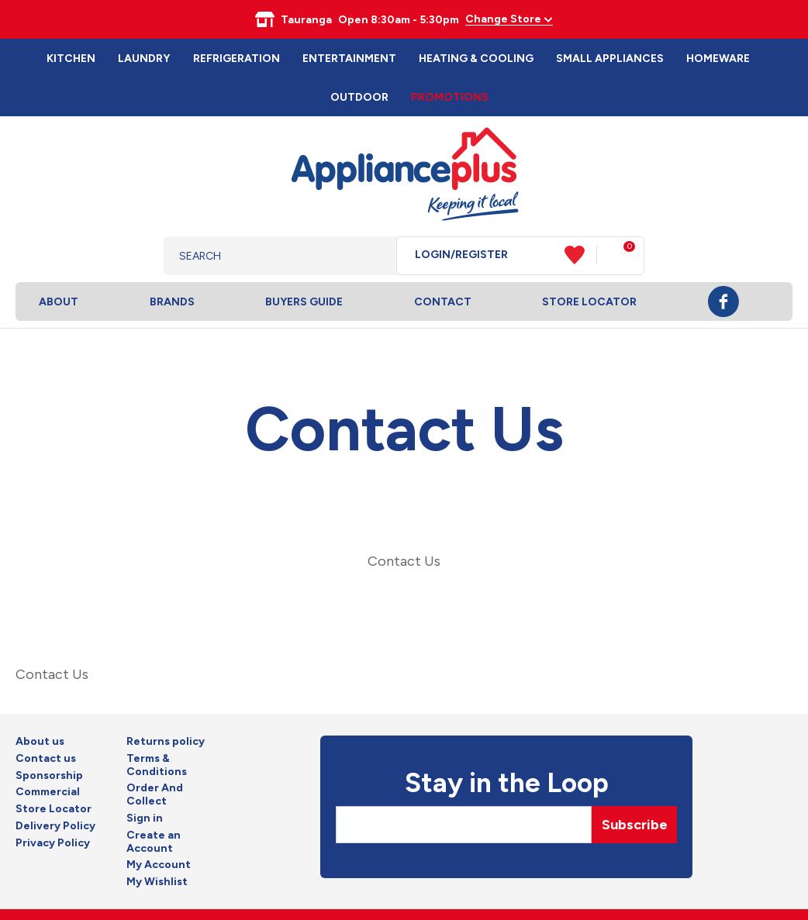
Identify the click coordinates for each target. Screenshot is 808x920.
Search (372, 255)
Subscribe (635, 824)
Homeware (718, 58)
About (58, 301)
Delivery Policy (55, 826)
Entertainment (349, 58)
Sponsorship (49, 776)
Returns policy (165, 742)
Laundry (144, 58)
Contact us (46, 759)
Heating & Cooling (476, 58)
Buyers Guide (304, 301)
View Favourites (581, 255)
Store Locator (589, 301)
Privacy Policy (53, 843)
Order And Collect (154, 795)
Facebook (723, 301)
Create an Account (153, 842)
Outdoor (359, 97)
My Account (158, 865)
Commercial (48, 792)
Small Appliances (610, 58)
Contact (442, 301)
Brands (172, 301)
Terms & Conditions (156, 765)
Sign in (144, 818)
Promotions (450, 97)
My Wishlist (157, 882)
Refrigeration (236, 58)
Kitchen (71, 58)
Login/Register (461, 255)
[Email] (464, 824)
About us (40, 742)
